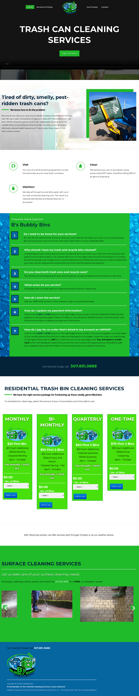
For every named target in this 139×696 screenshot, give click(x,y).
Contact (104, 7)
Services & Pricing (44, 7)
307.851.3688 (84, 366)
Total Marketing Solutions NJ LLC (47, 690)
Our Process (92, 7)
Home (30, 7)
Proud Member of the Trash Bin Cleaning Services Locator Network (36, 687)
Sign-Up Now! (69, 53)
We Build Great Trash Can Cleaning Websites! (78, 690)
